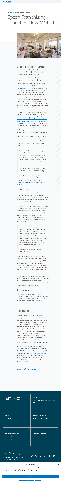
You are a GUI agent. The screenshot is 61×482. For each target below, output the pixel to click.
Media (23, 457)
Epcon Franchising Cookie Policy (26, 480)
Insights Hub (37, 436)
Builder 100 (34, 346)
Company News (12, 12)
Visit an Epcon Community (41, 418)
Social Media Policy (12, 459)
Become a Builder (10, 440)
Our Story (8, 415)
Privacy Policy (38, 480)
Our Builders (8, 418)
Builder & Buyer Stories (39, 415)
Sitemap (17, 457)
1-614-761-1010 (38, 397)
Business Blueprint (10, 436)
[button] (58, 464)
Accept (30, 476)
